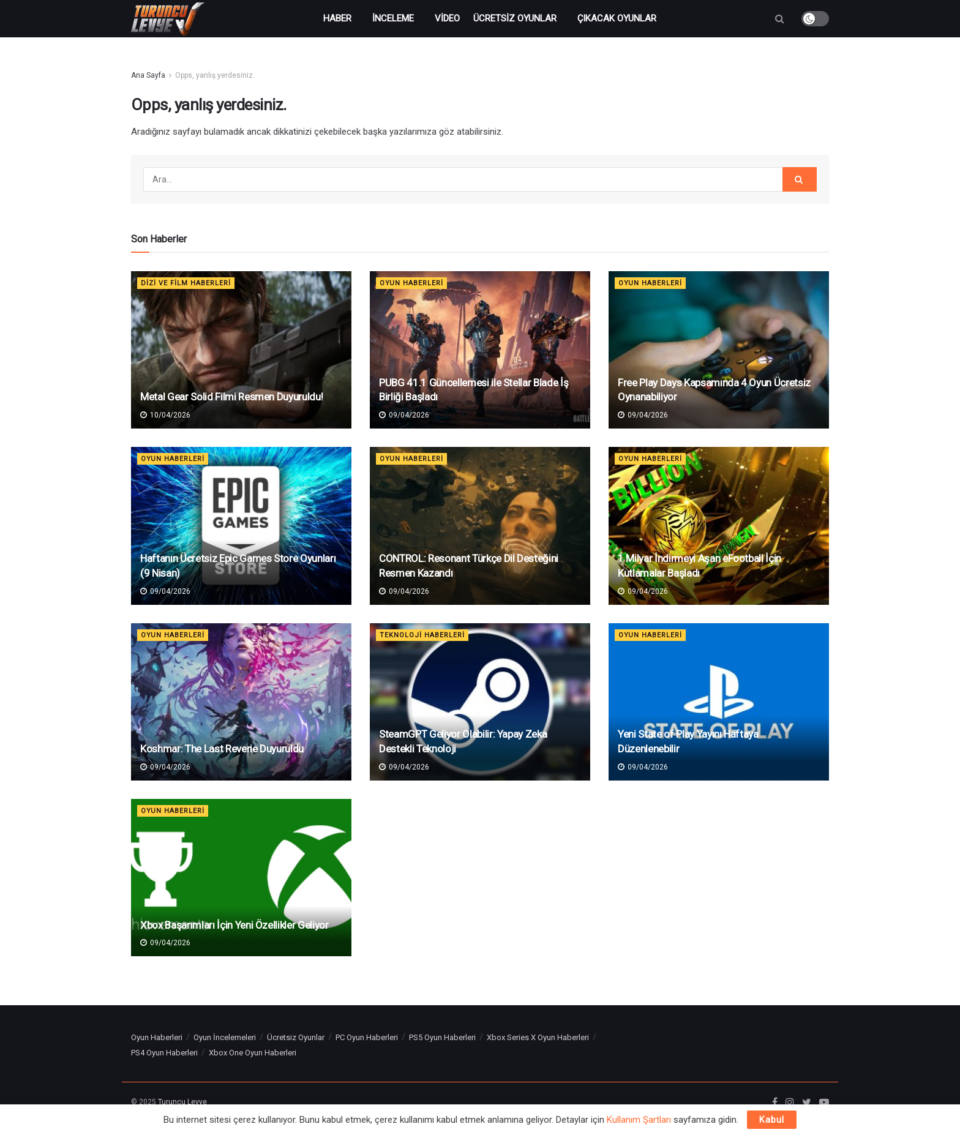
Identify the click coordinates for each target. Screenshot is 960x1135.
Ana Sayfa (148, 75)
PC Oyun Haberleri (367, 1037)
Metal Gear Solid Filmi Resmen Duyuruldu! (231, 397)
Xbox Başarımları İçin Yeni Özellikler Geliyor (234, 925)
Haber (337, 18)
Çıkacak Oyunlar (616, 18)
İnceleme (393, 18)
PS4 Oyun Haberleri (164, 1052)
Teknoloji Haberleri (422, 635)
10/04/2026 (165, 415)
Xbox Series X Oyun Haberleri (538, 1037)
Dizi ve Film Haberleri (186, 283)
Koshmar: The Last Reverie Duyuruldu (222, 749)
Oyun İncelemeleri (224, 1037)
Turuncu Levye (182, 1102)
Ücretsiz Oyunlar (515, 18)
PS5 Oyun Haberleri (442, 1037)
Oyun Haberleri (411, 283)
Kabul (771, 1119)
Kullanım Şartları (639, 1119)
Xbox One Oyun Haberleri (252, 1052)
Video (447, 18)
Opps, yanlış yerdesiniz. (215, 75)
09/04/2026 (404, 415)
